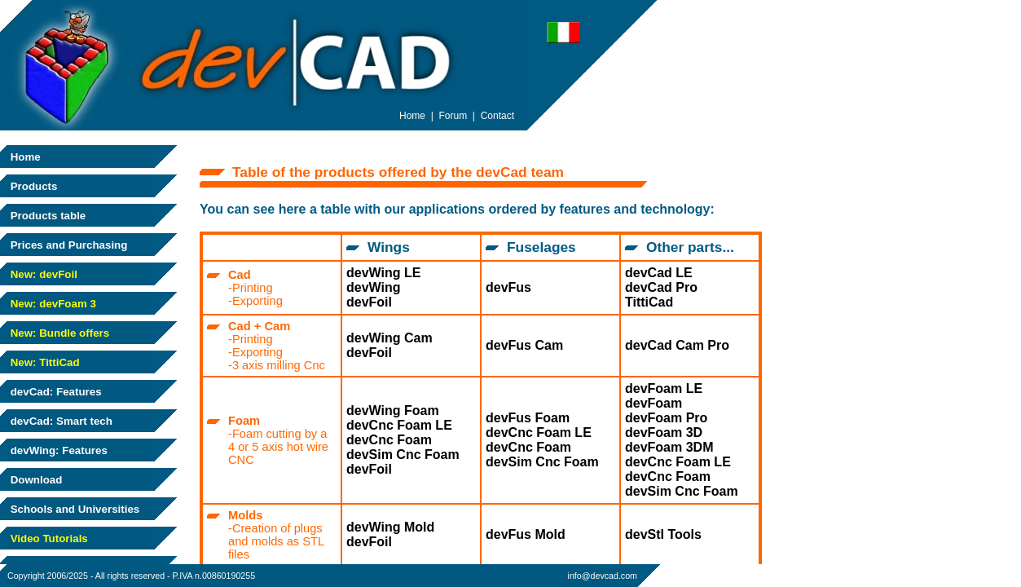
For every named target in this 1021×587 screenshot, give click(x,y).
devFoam (653, 403)
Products (32, 186)
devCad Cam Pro (677, 345)
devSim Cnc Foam (403, 454)
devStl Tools (663, 534)
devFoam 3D (663, 432)
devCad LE (659, 273)
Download (34, 480)
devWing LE (383, 273)
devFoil (369, 302)
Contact (497, 115)
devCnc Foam (389, 440)
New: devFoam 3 (51, 304)
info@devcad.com (602, 575)
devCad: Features (54, 392)
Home (24, 157)
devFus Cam (524, 345)
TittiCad (649, 302)
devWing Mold (390, 527)
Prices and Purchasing (67, 245)
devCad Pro (661, 287)
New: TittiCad (43, 362)
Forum (453, 115)
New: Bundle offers (58, 333)
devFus (508, 287)
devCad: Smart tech (59, 421)
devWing (373, 287)
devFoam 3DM (669, 447)
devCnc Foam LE (399, 425)
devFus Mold (526, 534)
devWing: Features (57, 450)
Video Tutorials (47, 538)
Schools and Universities (73, 509)
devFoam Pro (666, 418)
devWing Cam (389, 338)
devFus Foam (528, 418)
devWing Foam (392, 410)
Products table (46, 216)
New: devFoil (42, 274)
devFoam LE (663, 388)
